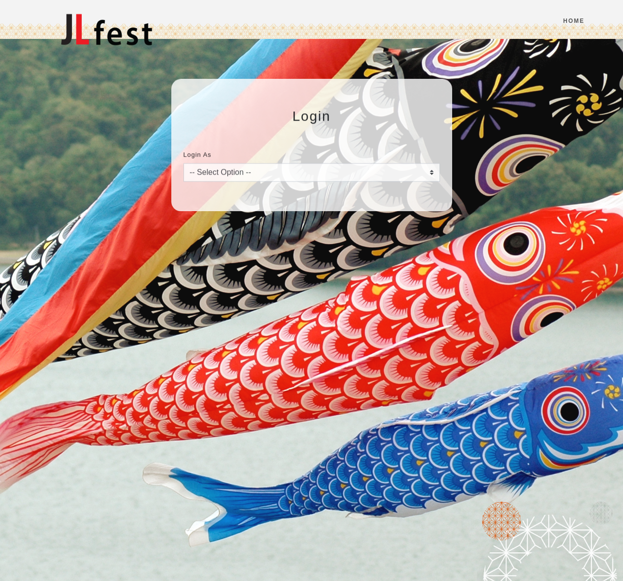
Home (574, 21)
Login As (197, 159)
